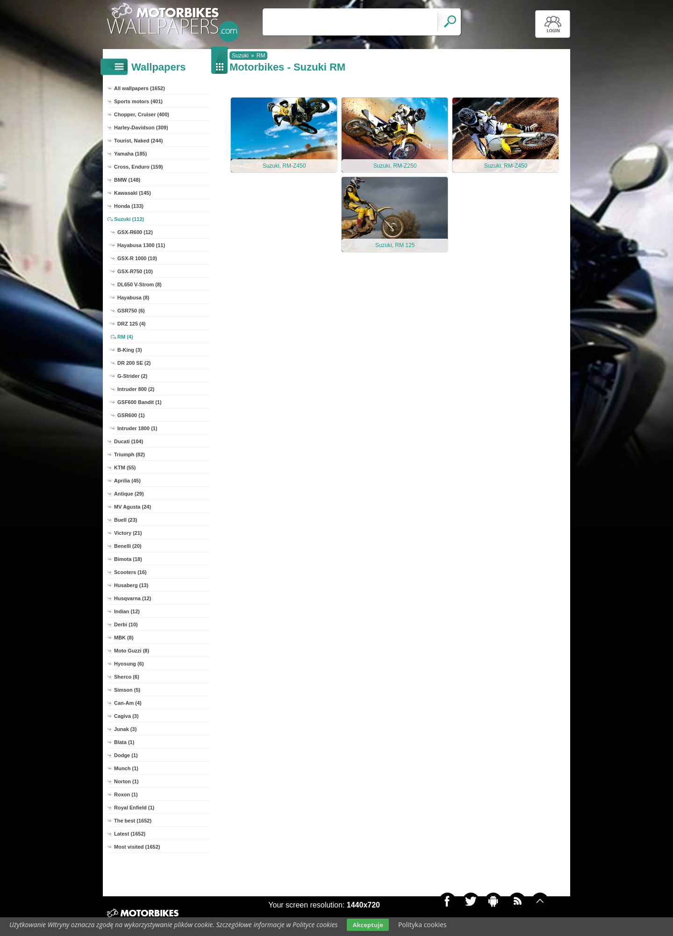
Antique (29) (129, 493)
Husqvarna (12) (132, 598)
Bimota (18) (128, 559)
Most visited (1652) (137, 847)
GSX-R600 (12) (135, 232)
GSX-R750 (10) (135, 271)
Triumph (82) (129, 454)
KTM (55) (125, 467)
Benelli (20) (128, 546)
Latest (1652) (129, 834)
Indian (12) (127, 611)
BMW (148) (127, 180)
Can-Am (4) (128, 703)
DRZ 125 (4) (131, 323)
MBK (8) (124, 637)
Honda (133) (128, 206)
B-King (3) (129, 350)
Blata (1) (124, 742)
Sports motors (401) (138, 101)
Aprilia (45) (127, 480)
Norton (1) (126, 781)
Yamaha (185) (130, 153)
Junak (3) (125, 729)
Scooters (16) (130, 572)
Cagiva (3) (126, 716)
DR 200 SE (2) (134, 363)
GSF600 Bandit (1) (139, 402)
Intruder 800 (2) (135, 389)
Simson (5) (127, 690)
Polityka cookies (422, 924)
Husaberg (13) (131, 585)
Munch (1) (126, 768)
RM (261, 55)
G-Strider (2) (132, 376)
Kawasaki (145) (132, 193)
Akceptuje (367, 925)
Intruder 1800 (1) (137, 428)
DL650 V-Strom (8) (139, 284)
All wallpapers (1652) (139, 88)
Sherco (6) (126, 677)
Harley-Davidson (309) (141, 127)
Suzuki (240, 55)
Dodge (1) (126, 755)
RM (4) (125, 337)
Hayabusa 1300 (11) (141, 245)
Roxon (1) (126, 794)
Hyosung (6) (129, 664)
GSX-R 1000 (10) (137, 258)
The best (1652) (132, 820)
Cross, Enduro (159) (138, 167)
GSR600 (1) (131, 415)
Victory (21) (128, 533)
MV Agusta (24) (132, 507)
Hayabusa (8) (133, 297)
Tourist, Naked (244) (138, 140)
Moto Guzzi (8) (131, 650)
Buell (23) (125, 520)
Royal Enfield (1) (134, 807)
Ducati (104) (128, 441)
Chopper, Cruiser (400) (141, 114)
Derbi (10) (126, 624)
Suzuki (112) (129, 219)
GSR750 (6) (131, 310)
